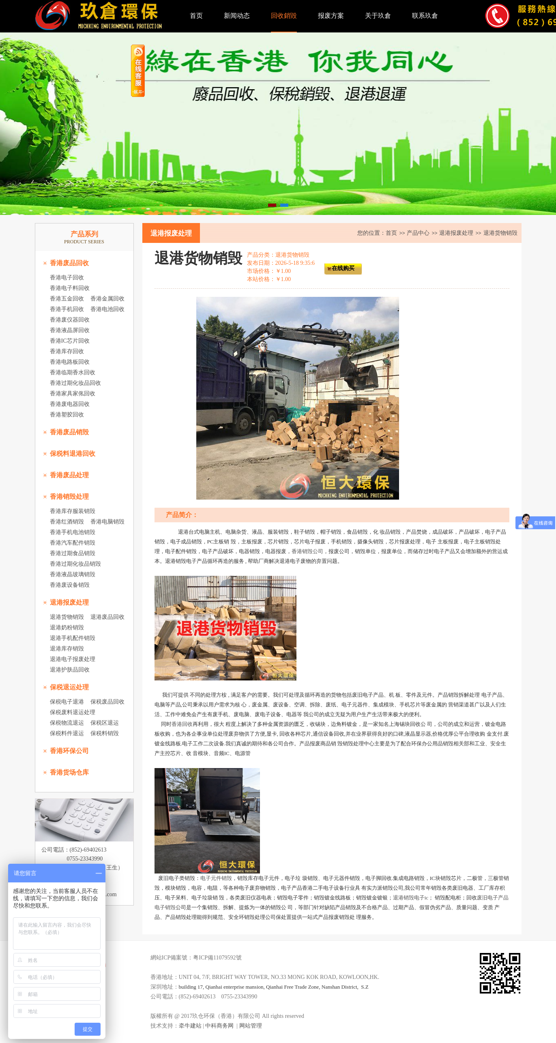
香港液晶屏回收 (70, 330)
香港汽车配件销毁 (72, 543)
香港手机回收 (67, 309)
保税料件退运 (67, 733)
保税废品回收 (107, 702)
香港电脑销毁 (107, 522)
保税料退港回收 (72, 453)
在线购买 (343, 268)
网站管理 (250, 1026)
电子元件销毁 (216, 878)
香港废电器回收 (70, 404)
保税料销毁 (104, 733)
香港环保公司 (69, 750)
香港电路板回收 (70, 362)
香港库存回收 (67, 351)
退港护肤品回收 (70, 670)
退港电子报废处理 (72, 659)
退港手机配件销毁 (72, 638)
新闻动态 (237, 15)
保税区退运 (104, 723)
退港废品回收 (107, 617)
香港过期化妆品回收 (75, 383)
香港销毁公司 (307, 551)
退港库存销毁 (67, 649)
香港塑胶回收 (67, 415)
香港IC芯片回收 (70, 341)
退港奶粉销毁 (67, 628)
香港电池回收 (107, 309)
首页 (196, 15)
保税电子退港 (67, 702)
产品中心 (418, 233)
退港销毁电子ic (410, 898)
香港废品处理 (69, 475)
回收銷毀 (284, 15)
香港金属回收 (107, 299)
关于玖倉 (378, 15)
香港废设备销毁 (70, 585)
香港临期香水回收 (72, 372)
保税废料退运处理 (72, 712)
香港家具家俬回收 (72, 394)
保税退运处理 (69, 687)
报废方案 (331, 15)
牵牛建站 (190, 1026)
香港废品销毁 (69, 432)
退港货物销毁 (67, 617)
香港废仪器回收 (70, 320)
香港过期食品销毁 (72, 553)
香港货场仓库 (69, 772)
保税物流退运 (67, 723)
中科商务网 (219, 1026)
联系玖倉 (425, 15)
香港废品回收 (69, 263)
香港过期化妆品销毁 (75, 564)
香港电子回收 (67, 278)
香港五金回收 (67, 299)
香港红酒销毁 (67, 522)
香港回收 (182, 724)
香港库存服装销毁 (72, 511)
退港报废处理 (69, 602)
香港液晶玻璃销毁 (72, 574)
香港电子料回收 (70, 288)
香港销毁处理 (69, 496)
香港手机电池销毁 (72, 532)
